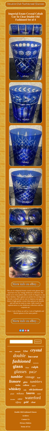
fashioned (22, 361)
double (19, 355)
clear (33, 402)
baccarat (33, 356)
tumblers (36, 381)
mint (39, 394)
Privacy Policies (25, 423)
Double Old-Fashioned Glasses (26, 412)
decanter (12, 399)
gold (26, 402)
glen (25, 382)
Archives (25, 416)
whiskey (15, 389)
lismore (15, 381)
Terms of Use (25, 427)
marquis (18, 351)
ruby (25, 390)
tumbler (17, 377)
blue (27, 367)
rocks (18, 385)
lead (38, 378)
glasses (20, 371)
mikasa (20, 393)
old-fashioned (35, 389)
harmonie (36, 363)
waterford (33, 397)
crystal (36, 350)
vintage (30, 377)
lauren (30, 393)
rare (10, 351)
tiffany (18, 402)
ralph (34, 367)
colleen (26, 385)
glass (18, 366)
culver (20, 399)
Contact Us (26, 419)
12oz (25, 351)
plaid (12, 394)
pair (33, 372)
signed (34, 385)
